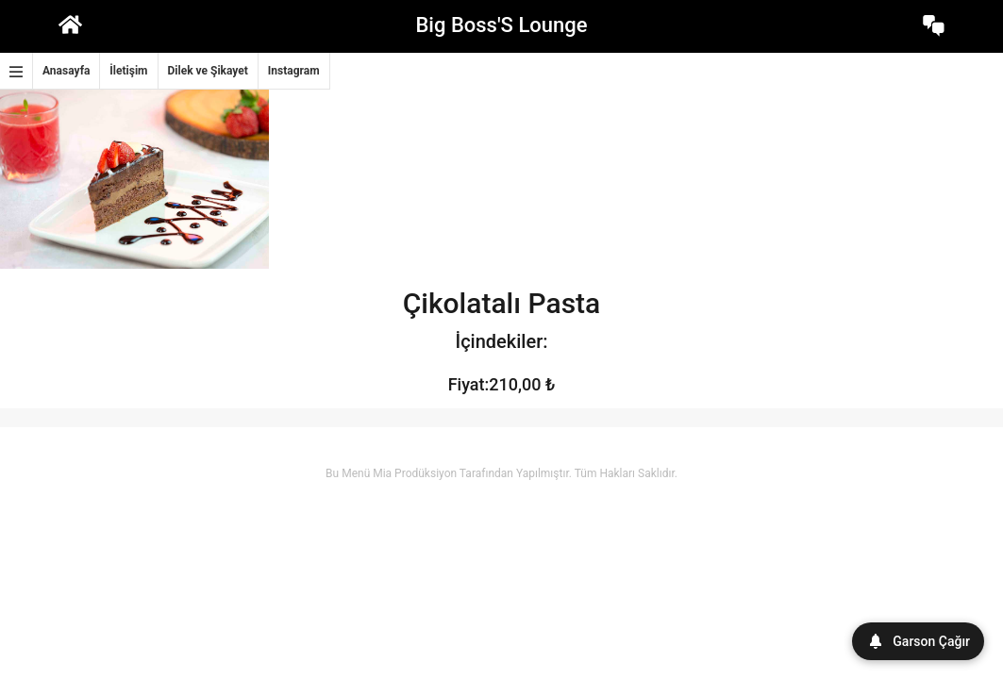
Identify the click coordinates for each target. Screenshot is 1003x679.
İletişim (128, 70)
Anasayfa (66, 70)
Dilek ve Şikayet (208, 70)
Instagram (294, 70)
